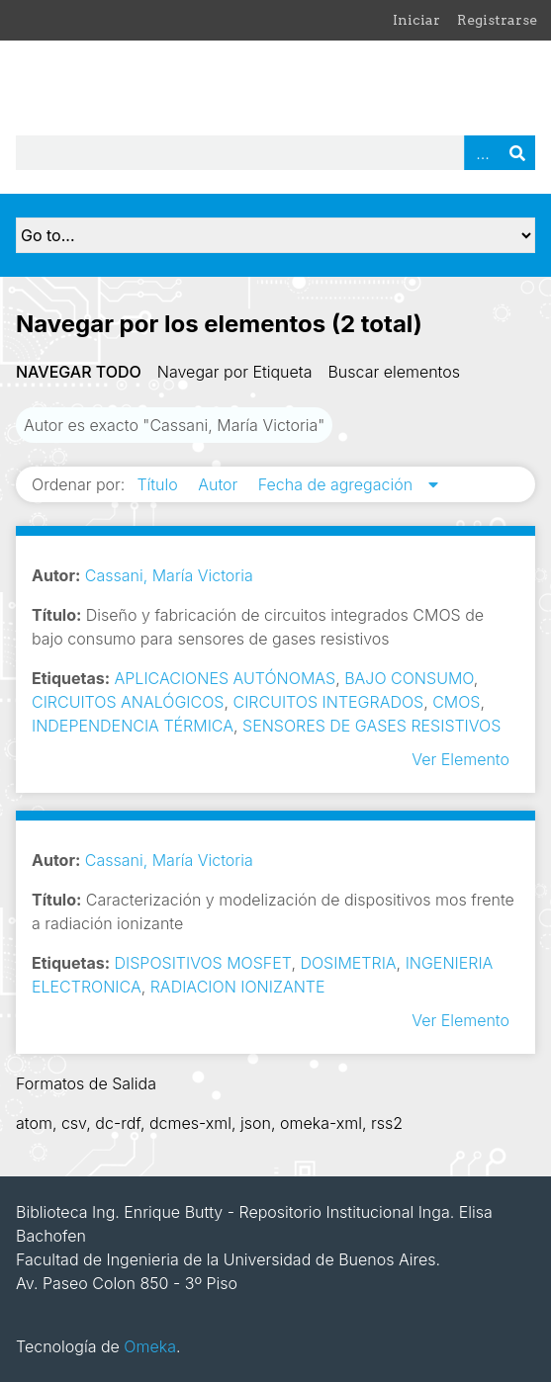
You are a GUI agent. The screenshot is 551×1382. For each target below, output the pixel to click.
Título (159, 484)
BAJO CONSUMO (409, 678)
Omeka (150, 1346)
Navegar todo (78, 372)
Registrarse (497, 20)
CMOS (456, 702)
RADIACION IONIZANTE (237, 986)
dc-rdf (117, 1123)
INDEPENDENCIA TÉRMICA (132, 725)
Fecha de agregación (337, 484)
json (255, 1123)
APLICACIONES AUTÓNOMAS (225, 678)
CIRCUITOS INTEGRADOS (327, 702)
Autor (220, 484)
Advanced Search (482, 152)
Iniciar (416, 20)
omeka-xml (321, 1123)
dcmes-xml (190, 1123)
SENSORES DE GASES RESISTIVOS (371, 725)
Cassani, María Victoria (169, 575)
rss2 (387, 1123)
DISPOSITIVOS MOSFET (203, 963)
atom (34, 1123)
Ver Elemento (460, 759)
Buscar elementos (393, 372)
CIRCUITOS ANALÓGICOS (128, 702)
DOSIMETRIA (348, 963)
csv (73, 1123)
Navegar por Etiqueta (235, 372)
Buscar (517, 152)
